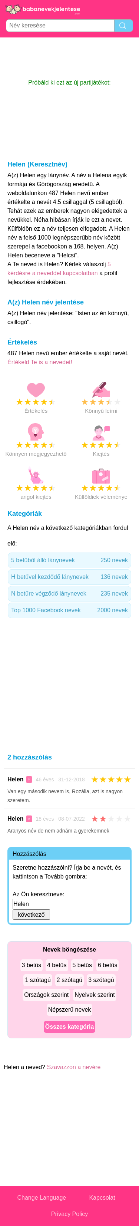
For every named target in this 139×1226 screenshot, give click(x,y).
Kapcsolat (102, 1197)
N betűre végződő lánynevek (69, 593)
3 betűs (31, 965)
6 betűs (107, 965)
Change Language (41, 1197)
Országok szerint (46, 995)
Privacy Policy (69, 1214)
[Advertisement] (69, 58)
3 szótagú (101, 980)
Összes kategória (69, 1027)
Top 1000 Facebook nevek (69, 610)
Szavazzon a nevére (74, 1067)
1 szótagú (37, 980)
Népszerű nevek (69, 1009)
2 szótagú (69, 980)
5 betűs (82, 965)
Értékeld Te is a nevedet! (39, 362)
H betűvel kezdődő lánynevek (69, 577)
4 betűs (56, 965)
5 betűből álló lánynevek (69, 560)
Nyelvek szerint (95, 995)
